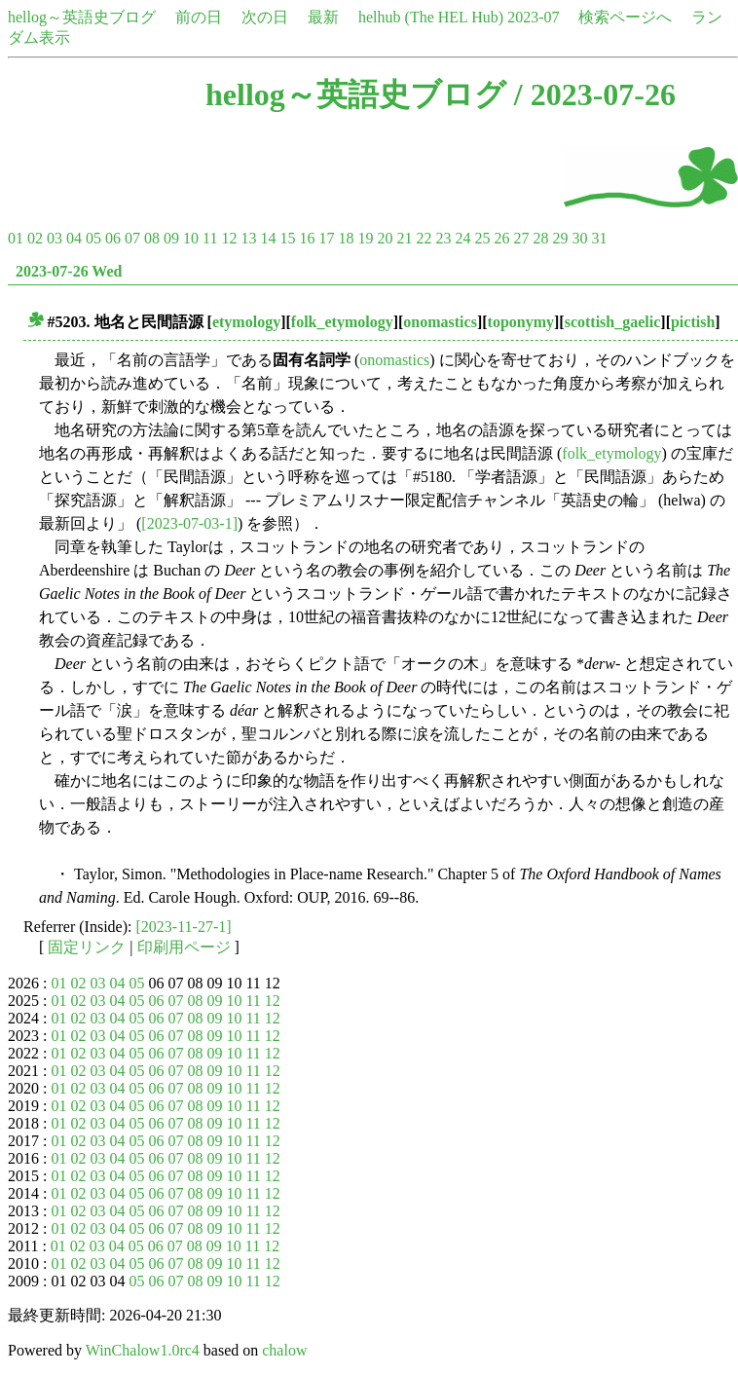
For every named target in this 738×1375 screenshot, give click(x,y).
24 (462, 238)
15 (287, 238)
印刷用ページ (184, 947)
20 (384, 238)
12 (229, 238)
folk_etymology (342, 322)
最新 (323, 17)
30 (579, 238)
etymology (246, 322)
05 (93, 238)
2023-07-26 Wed (69, 271)
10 (191, 238)
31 (599, 238)
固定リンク (87, 947)
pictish (693, 322)
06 (113, 238)
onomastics (440, 322)
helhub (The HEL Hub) (430, 17)
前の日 (198, 17)
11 (210, 238)
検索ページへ (625, 17)
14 (268, 238)
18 (345, 238)
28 (540, 238)
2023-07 (533, 17)
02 (35, 238)
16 (306, 238)
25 (482, 238)
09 (171, 238)
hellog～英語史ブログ (82, 17)
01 (15, 238)
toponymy (521, 322)
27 (521, 238)
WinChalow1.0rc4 (143, 1350)
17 (326, 238)
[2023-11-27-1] (184, 926)
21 (404, 238)
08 (152, 238)
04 (74, 238)
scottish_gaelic (613, 322)
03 (54, 238)
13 (248, 238)
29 (560, 238)
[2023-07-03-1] (189, 523)
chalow (284, 1350)
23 (443, 238)
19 (365, 238)
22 (423, 238)
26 (501, 238)
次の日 (264, 17)
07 (132, 238)
